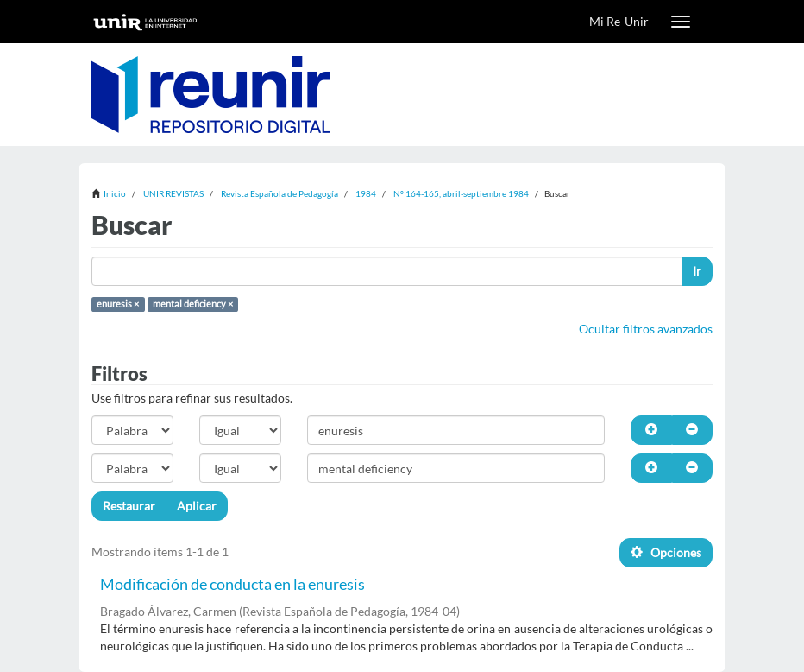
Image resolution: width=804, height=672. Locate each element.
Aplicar (197, 505)
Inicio (115, 193)
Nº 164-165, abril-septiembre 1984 (461, 193)
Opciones (666, 552)
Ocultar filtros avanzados (646, 328)
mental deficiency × (193, 304)
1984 (365, 193)
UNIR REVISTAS (173, 193)
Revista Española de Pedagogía (279, 193)
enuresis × (118, 304)
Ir (697, 270)
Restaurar (129, 505)
